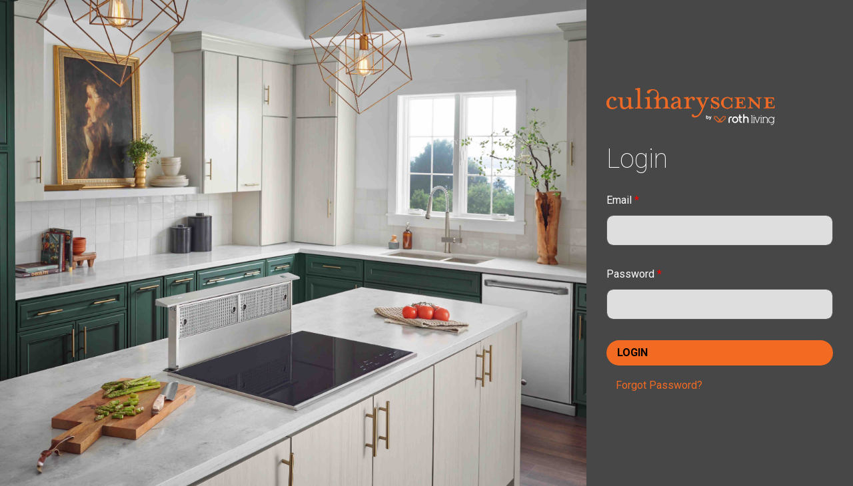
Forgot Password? (659, 385)
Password (634, 274)
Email (622, 200)
